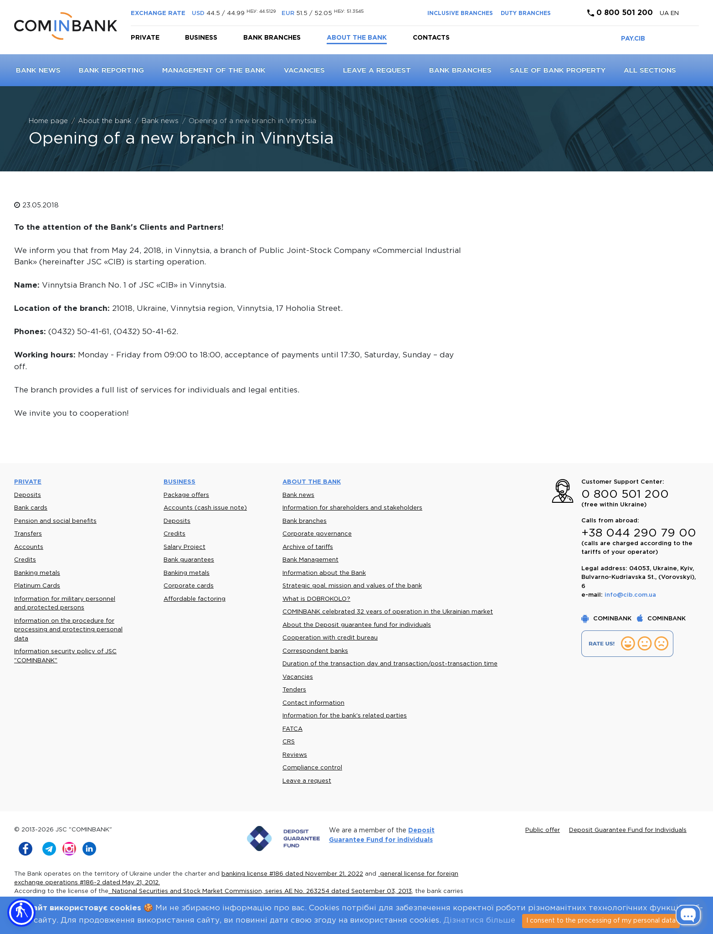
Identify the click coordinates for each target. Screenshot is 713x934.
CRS (288, 741)
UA (665, 13)
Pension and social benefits (55, 521)
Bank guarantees (189, 559)
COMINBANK (607, 618)
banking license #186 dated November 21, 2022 (292, 874)
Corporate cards (189, 585)
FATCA (292, 729)
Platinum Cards (37, 585)
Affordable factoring (195, 599)
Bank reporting (111, 70)
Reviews (294, 755)
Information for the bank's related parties (344, 715)
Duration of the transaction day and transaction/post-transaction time (390, 663)
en (675, 13)
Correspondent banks (315, 651)
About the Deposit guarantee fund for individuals (356, 625)
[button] (21, 912)
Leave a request (377, 70)
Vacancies (304, 70)
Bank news (38, 70)
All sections (650, 70)
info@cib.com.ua (630, 595)
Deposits (27, 495)
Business (201, 38)
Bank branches (272, 38)
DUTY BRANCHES (526, 13)
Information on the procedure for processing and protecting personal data (68, 630)
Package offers (186, 495)
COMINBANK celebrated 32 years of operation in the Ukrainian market (387, 611)
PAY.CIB (633, 38)
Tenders (294, 689)
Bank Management (310, 559)
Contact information (313, 703)
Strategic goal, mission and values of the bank (352, 585)
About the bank (357, 38)
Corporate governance (317, 534)
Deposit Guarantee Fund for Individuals (628, 830)
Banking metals (37, 573)
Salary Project (184, 547)
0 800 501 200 (620, 13)
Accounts (28, 547)
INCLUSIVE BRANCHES (460, 13)
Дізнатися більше (479, 920)
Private (145, 38)
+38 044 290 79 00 (638, 533)
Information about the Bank (324, 573)
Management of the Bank (214, 70)
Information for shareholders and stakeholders (352, 508)
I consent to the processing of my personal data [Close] (601, 921)
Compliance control (312, 767)
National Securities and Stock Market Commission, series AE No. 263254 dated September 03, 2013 (260, 891)
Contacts (431, 38)
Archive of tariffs (307, 547)
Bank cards (30, 508)
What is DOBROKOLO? (316, 599)
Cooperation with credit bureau (330, 637)
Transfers (28, 534)
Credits (25, 559)
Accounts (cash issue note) (205, 508)
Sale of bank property (557, 70)
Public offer (542, 830)
